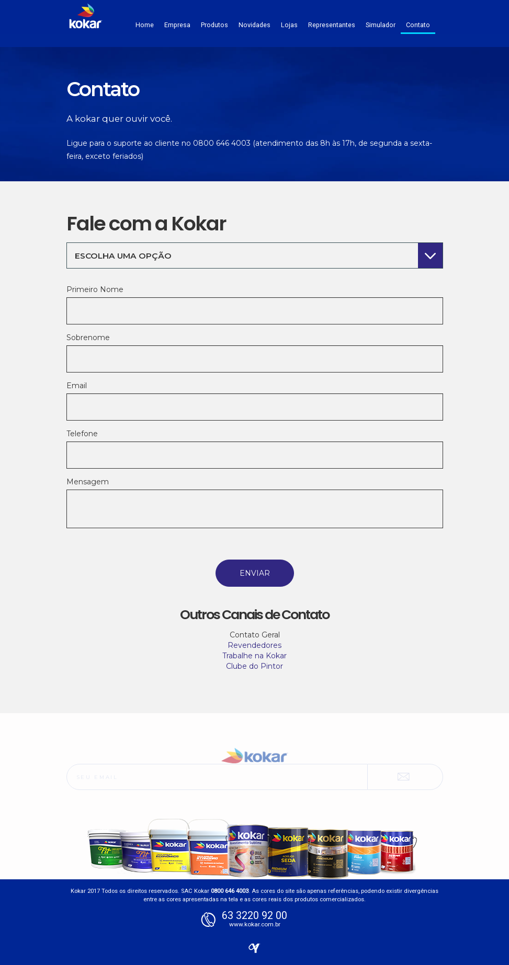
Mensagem (87, 481)
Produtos (214, 25)
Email (76, 385)
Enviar (255, 573)
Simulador (380, 25)
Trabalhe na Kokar (254, 655)
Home (144, 25)
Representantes (331, 25)
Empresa (177, 25)
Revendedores (254, 645)
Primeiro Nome (94, 289)
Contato (418, 25)
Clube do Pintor (254, 666)
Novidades (254, 25)
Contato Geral (255, 635)
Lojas (289, 25)
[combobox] (254, 255)
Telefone (82, 433)
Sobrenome (88, 337)
